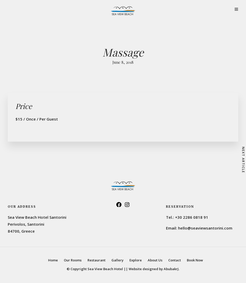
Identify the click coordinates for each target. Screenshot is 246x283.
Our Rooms (73, 260)
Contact (174, 260)
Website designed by (154, 269)
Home (53, 260)
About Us (155, 260)
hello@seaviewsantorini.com (205, 228)
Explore (135, 260)
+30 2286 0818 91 (191, 217)
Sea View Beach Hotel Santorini (37, 217)
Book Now (195, 260)
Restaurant (96, 260)
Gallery (117, 260)
